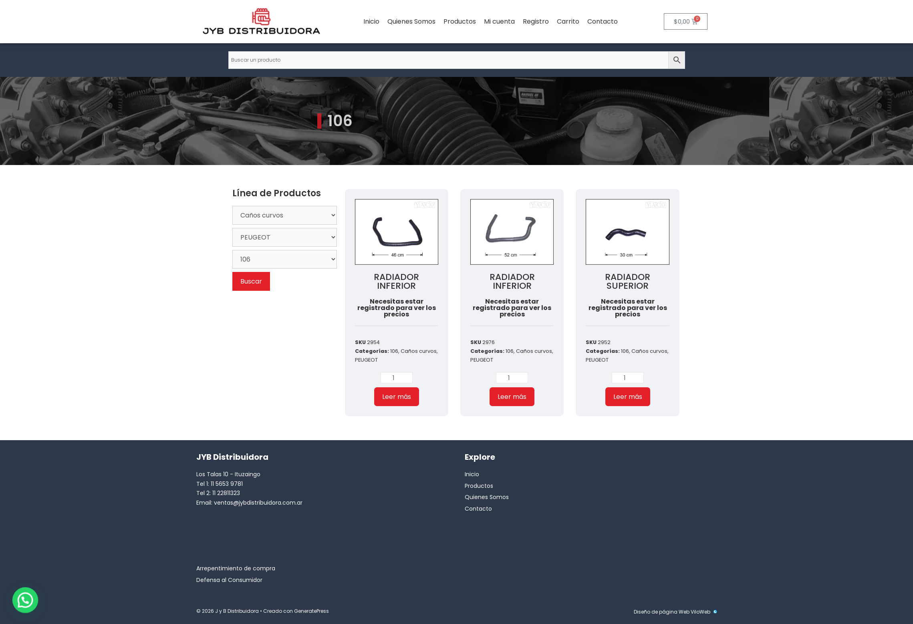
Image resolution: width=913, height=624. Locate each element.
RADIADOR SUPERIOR (627, 281)
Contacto (602, 21)
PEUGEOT (366, 359)
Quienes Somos (411, 21)
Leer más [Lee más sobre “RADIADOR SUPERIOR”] (627, 396)
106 (394, 351)
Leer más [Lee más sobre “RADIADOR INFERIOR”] (396, 396)
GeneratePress (311, 611)
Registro (536, 21)
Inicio (371, 21)
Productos (459, 21)
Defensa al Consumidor (229, 580)
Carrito (568, 21)
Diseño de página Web (661, 611)
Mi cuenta (499, 21)
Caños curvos (419, 351)
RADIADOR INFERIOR (396, 281)
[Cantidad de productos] (397, 377)
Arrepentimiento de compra (235, 568)
